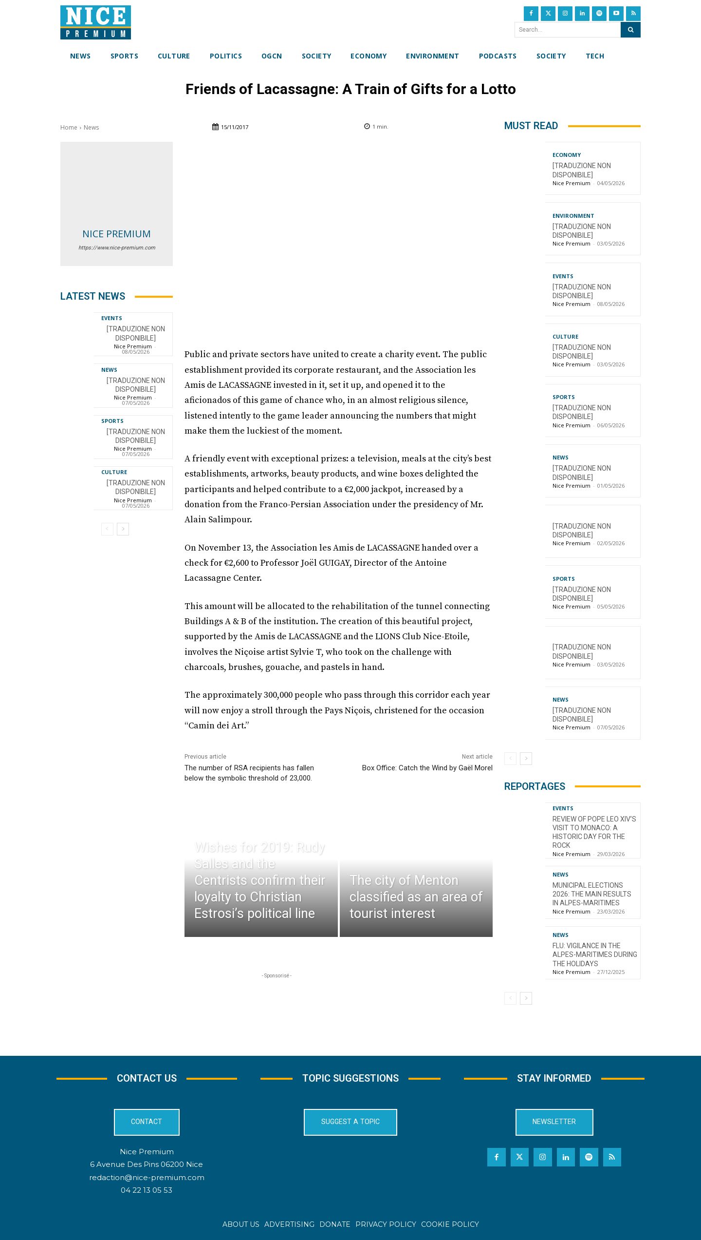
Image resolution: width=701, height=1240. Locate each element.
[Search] (631, 30)
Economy (567, 154)
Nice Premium (116, 234)
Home (68, 127)
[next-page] (123, 529)
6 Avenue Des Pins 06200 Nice (146, 1164)
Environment (573, 215)
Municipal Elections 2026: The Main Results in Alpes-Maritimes (592, 894)
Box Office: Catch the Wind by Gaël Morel (427, 767)
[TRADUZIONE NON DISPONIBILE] (136, 487)
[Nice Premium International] (95, 22)
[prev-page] (107, 529)
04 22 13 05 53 (146, 1190)
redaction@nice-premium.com (146, 1177)
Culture (114, 472)
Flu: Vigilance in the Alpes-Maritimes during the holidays (595, 954)
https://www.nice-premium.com (116, 248)
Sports (112, 420)
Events (111, 318)
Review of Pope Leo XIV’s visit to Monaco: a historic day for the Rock (594, 832)
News (91, 127)
